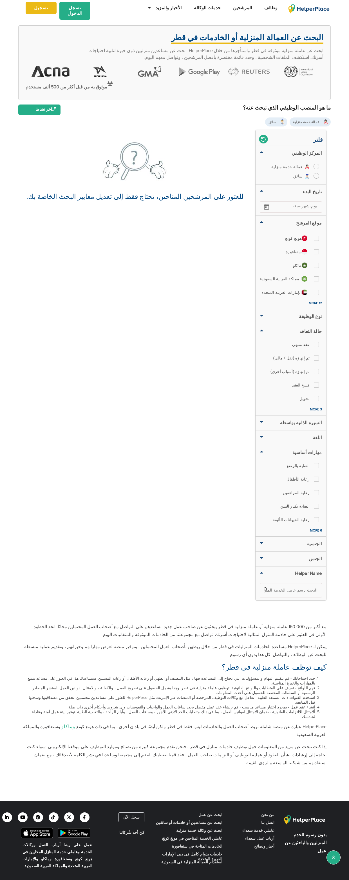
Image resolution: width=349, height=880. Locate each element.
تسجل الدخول (75, 10)
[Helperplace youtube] (23, 817)
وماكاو (68, 727)
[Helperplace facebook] (85, 817)
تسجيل (41, 8)
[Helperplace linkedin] (7, 817)
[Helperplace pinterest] (38, 817)
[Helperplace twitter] (69, 817)
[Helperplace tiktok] (54, 817)
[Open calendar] (266, 207)
